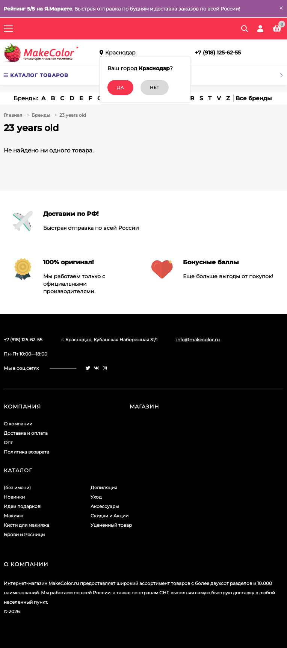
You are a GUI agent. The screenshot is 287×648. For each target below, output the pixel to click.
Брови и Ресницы (24, 534)
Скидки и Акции (109, 515)
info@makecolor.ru (198, 339)
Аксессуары (105, 506)
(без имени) (17, 487)
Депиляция (104, 487)
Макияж (13, 515)
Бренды (41, 115)
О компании (18, 423)
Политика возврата (26, 452)
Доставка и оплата (26, 433)
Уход (96, 497)
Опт (8, 442)
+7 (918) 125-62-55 (218, 52)
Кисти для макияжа (26, 525)
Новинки (14, 497)
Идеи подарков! (22, 506)
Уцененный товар (111, 525)
